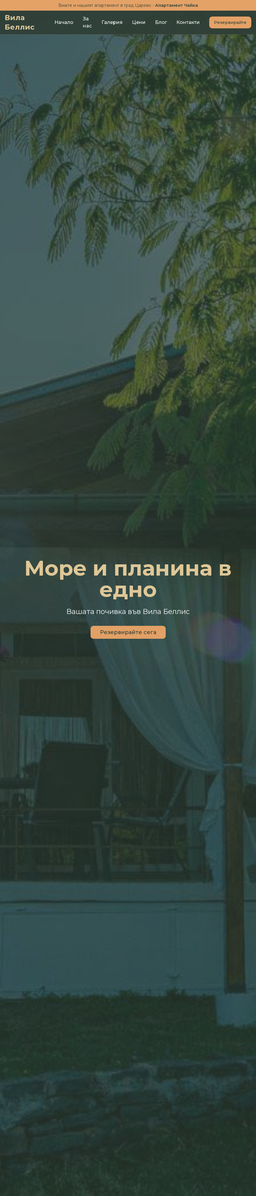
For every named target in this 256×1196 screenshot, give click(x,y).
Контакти (188, 22)
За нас (87, 22)
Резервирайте (230, 22)
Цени (139, 22)
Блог (161, 22)
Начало (63, 22)
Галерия (112, 22)
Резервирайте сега (128, 633)
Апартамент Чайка (176, 5)
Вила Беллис (19, 22)
